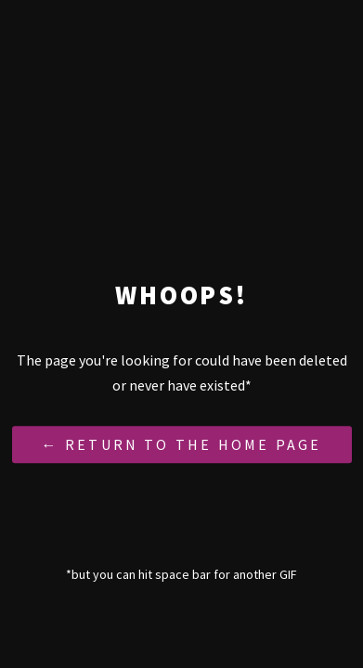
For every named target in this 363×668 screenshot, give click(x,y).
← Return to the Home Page (182, 445)
